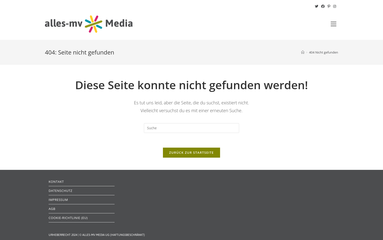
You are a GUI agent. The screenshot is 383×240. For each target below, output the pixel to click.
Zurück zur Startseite (191, 152)
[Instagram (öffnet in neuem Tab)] (334, 6)
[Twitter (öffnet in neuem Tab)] (316, 6)
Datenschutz (60, 190)
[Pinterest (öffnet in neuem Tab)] (329, 6)
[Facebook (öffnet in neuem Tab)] (323, 6)
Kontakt (56, 181)
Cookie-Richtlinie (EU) (68, 218)
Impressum (58, 199)
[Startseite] (302, 52)
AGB (52, 209)
